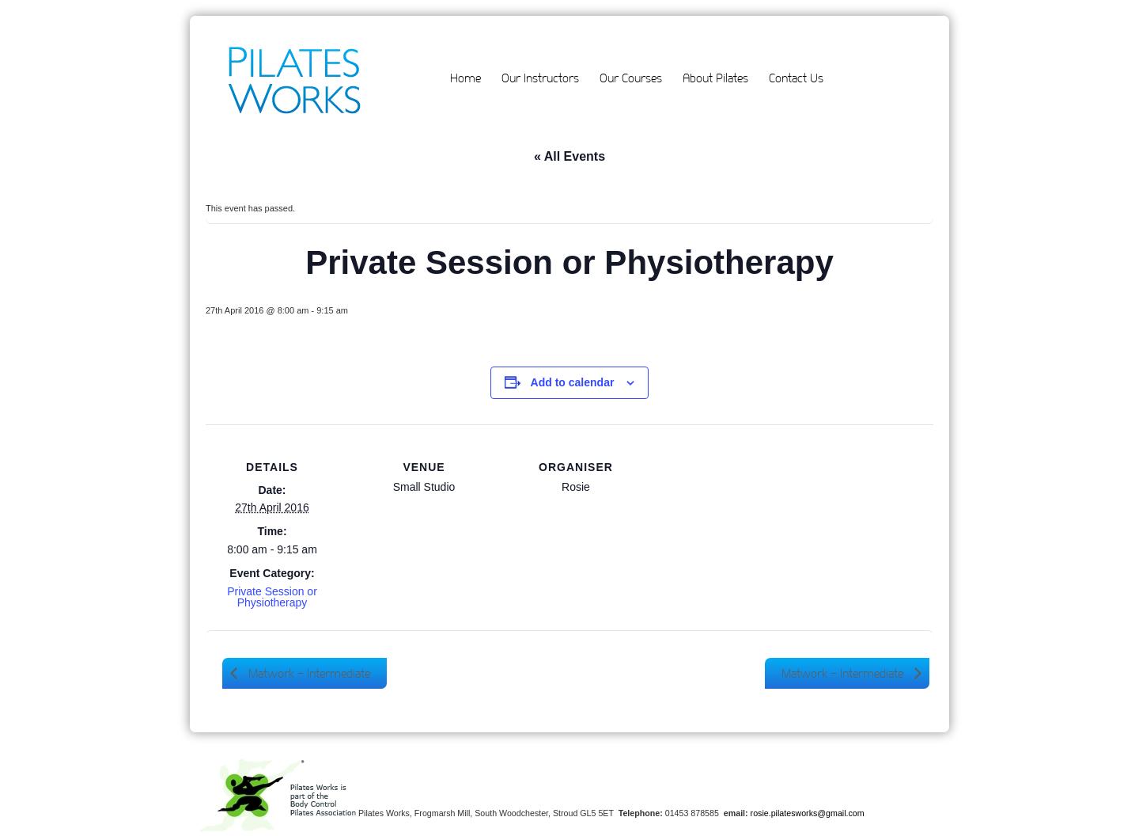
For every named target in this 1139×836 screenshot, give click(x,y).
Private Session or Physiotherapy (272, 597)
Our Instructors (540, 78)
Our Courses (631, 78)
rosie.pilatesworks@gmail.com (808, 813)
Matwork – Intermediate (307, 673)
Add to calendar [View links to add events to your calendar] (573, 382)
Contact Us (796, 78)
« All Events (569, 156)
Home (465, 78)
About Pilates (715, 78)
